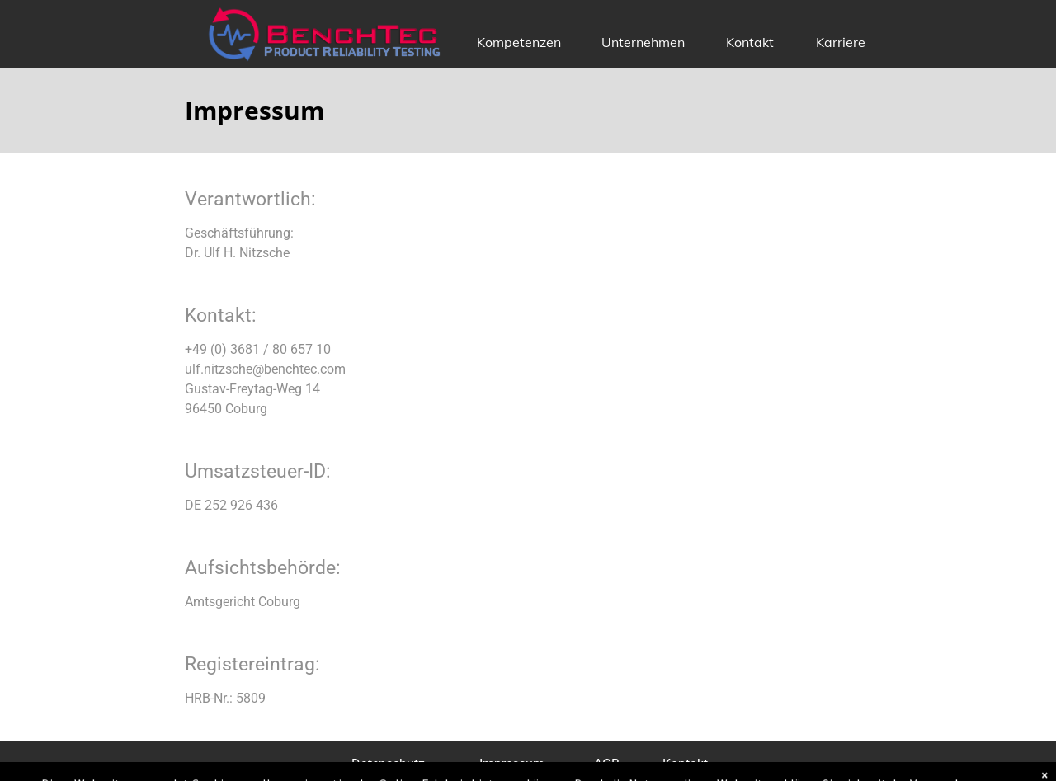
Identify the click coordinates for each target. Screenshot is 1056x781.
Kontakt (750, 42)
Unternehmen (643, 42)
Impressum (511, 764)
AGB (607, 764)
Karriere (840, 42)
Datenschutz (388, 764)
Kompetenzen (519, 42)
